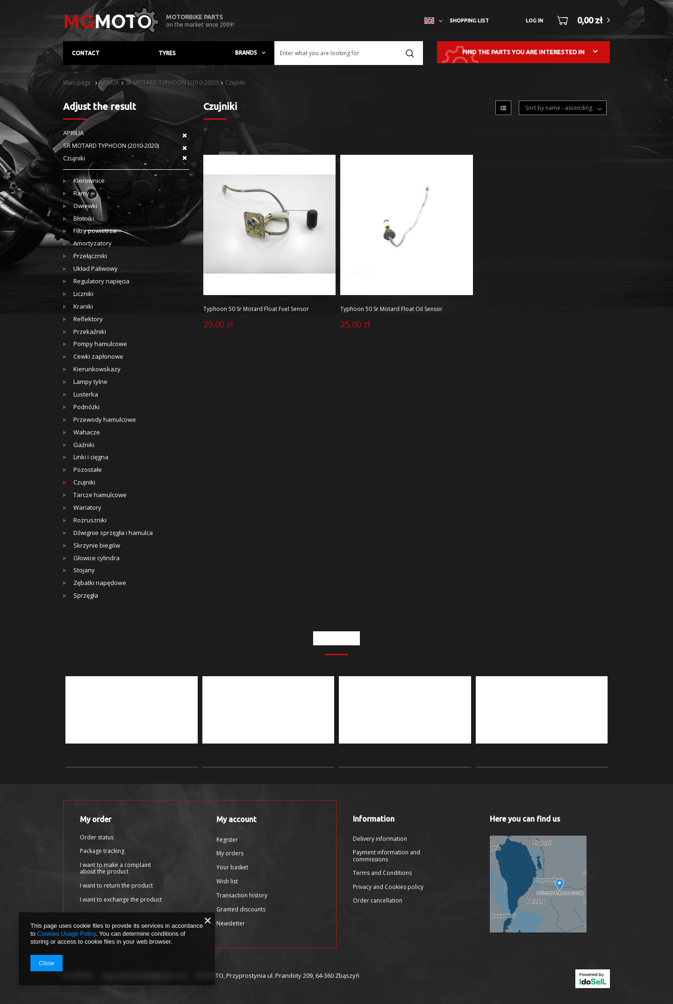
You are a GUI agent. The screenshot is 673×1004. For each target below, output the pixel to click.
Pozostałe (87, 470)
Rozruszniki (90, 520)
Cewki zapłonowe (98, 357)
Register (227, 840)
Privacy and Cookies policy (388, 887)
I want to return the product (116, 885)
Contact (86, 53)
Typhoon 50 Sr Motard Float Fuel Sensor (256, 309)
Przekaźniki (89, 332)
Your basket (232, 867)
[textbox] (348, 53)
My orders (229, 853)
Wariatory (87, 508)
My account (236, 819)
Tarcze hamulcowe (100, 495)
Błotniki (83, 219)
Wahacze (86, 432)
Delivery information (380, 839)
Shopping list (469, 20)
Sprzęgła (85, 596)
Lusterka (85, 394)
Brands (246, 53)
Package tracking (102, 851)
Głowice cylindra (96, 558)
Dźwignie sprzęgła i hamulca (113, 533)
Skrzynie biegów (96, 545)
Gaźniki (83, 445)
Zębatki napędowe (99, 583)
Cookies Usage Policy (66, 933)
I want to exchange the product (121, 899)
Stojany (84, 570)
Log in (534, 20)
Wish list (227, 881)
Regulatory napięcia (101, 281)
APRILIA (109, 83)
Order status (97, 837)
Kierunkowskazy (97, 369)
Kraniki (83, 307)
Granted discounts (240, 909)
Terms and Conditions (382, 873)
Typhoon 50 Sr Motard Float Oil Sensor (391, 309)
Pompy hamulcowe (100, 344)
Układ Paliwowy (95, 269)
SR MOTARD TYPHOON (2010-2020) (172, 83)
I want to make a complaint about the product (115, 868)
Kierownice (89, 181)
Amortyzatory (92, 243)
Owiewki (85, 206)
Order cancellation (377, 900)
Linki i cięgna (90, 457)
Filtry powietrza (94, 231)
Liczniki (83, 294)
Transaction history (241, 895)
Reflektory (88, 319)
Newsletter (230, 923)
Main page (77, 83)
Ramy (81, 193)
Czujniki (235, 83)
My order (95, 819)
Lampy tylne (90, 382)
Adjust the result (99, 106)
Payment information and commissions (386, 856)
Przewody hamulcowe (104, 420)
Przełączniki (90, 256)
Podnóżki (86, 407)
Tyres (167, 53)
